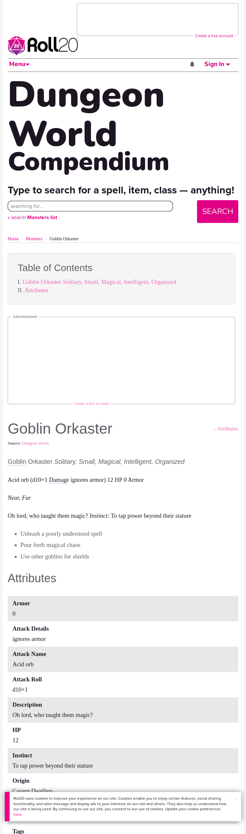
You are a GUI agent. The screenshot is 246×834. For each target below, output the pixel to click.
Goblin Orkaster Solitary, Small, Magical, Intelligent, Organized (99, 281)
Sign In (217, 64)
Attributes (37, 290)
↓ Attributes (225, 429)
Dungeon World (35, 443)
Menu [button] (19, 64)
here (17, 814)
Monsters (34, 238)
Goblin (17, 461)
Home (13, 238)
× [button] (236, 799)
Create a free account (214, 36)
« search (32, 217)
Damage (59, 479)
